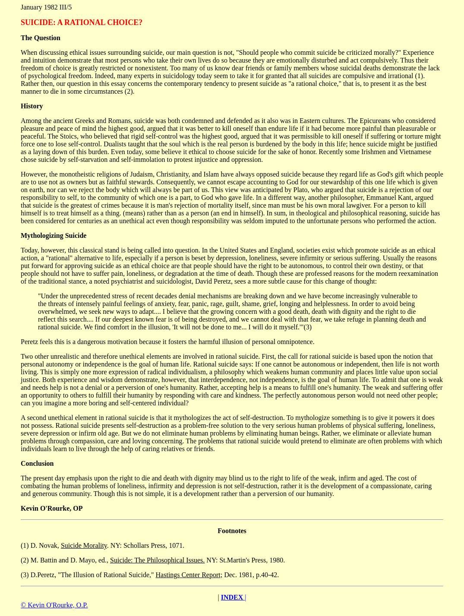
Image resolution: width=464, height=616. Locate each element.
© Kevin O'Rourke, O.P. (54, 605)
